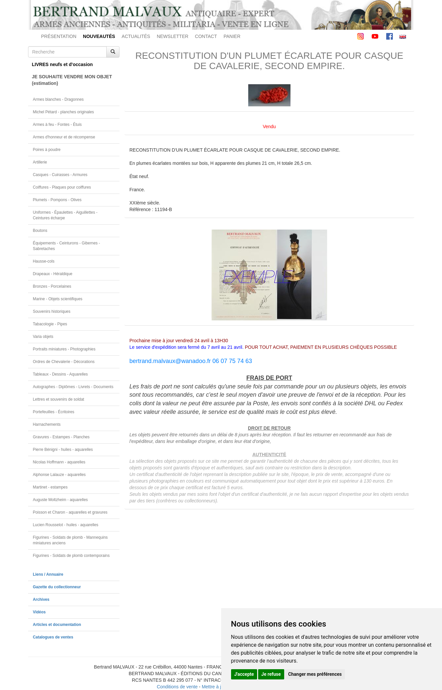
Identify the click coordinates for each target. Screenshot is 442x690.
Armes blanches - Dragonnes (58, 99)
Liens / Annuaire (48, 574)
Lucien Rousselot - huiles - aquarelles (65, 525)
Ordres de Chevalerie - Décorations (64, 361)
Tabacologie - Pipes (50, 324)
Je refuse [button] (271, 674)
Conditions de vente (177, 686)
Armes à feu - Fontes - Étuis (57, 124)
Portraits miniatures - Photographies (64, 349)
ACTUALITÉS (136, 36)
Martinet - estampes (50, 487)
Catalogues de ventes (53, 637)
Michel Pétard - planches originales (63, 112)
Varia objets (43, 336)
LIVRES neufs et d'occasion (62, 64)
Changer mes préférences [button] (315, 674)
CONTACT (206, 36)
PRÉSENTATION (59, 36)
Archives (41, 599)
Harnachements (47, 424)
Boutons (40, 230)
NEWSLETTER (172, 36)
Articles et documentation (57, 624)
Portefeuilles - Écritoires (54, 412)
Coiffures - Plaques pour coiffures (62, 187)
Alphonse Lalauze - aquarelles (59, 474)
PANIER (231, 36)
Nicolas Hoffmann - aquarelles (59, 462)
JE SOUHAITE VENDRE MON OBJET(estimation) (72, 80)
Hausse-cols (43, 261)
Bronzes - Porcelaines (52, 286)
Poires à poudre (47, 149)
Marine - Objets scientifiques (58, 299)
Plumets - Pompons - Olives (57, 200)
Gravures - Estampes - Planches (61, 437)
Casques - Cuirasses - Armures (60, 174)
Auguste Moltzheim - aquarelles (60, 499)
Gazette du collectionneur (57, 587)
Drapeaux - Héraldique (53, 274)
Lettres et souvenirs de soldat (58, 399)
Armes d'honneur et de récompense (64, 137)
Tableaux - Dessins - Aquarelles (60, 374)
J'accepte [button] (244, 674)
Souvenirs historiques (52, 311)
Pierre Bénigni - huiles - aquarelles (63, 449)
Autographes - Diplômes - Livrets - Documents (73, 386)
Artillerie (40, 162)
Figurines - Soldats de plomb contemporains (71, 555)
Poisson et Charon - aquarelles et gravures (70, 512)
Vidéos (39, 612)
